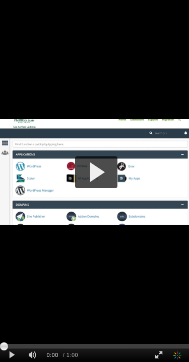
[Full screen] (158, 355)
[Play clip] (12, 355)
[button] (96, 172)
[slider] (94, 346)
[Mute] (32, 355)
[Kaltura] (178, 355)
